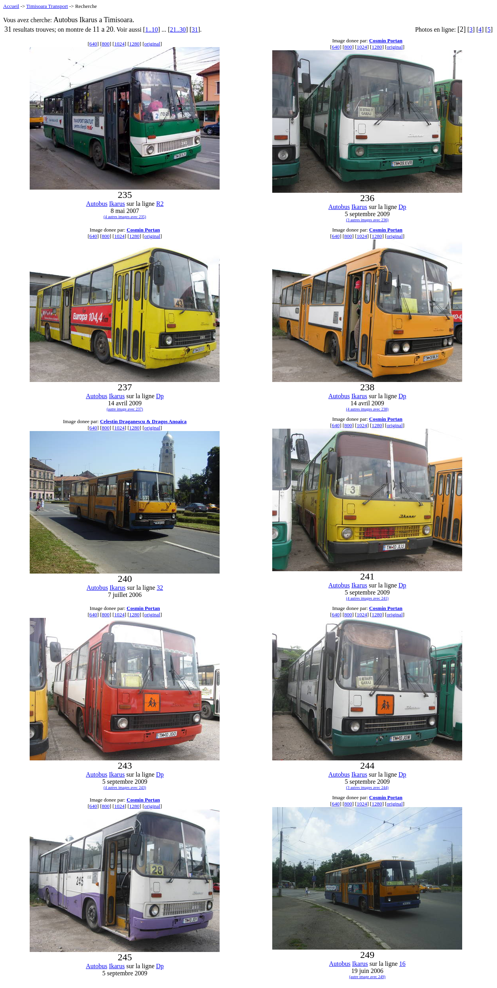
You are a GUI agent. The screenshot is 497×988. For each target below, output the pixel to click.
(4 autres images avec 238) (367, 409)
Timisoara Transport (47, 6)
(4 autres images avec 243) (125, 787)
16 (402, 963)
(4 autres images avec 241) (367, 598)
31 (195, 29)
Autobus (96, 203)
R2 (160, 203)
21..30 (178, 29)
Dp (402, 206)
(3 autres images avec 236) (367, 220)
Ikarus (117, 203)
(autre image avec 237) (124, 409)
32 (160, 587)
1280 (134, 44)
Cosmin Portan (385, 41)
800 (106, 44)
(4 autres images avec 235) (125, 217)
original (152, 44)
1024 (119, 44)
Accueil (11, 6)
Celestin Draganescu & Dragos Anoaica (143, 421)
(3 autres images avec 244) (367, 787)
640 (93, 44)
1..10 (151, 29)
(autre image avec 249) (367, 977)
